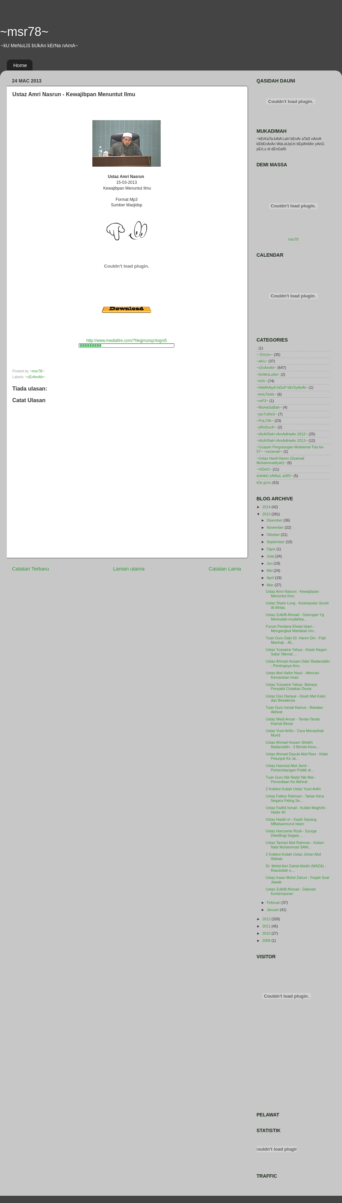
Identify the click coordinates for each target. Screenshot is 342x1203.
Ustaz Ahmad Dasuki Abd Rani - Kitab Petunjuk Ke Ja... (297, 756)
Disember (275, 520)
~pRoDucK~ (266, 427)
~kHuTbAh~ (266, 394)
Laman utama (128, 569)
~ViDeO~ (264, 469)
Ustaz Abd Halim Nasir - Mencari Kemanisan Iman (292, 675)
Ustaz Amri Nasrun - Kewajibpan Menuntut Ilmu (292, 593)
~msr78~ (24, 32)
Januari (273, 910)
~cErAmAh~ (35, 377)
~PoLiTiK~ (265, 421)
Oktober (274, 535)
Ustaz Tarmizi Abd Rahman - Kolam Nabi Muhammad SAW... (295, 845)
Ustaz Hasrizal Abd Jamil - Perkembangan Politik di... (290, 768)
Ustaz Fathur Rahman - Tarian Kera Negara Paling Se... (295, 798)
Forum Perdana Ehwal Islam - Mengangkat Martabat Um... (291, 628)
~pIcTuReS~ (266, 414)
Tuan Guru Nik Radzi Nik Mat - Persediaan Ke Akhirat (291, 779)
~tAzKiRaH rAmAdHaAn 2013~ (281, 440)
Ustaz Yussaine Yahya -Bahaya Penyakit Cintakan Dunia (291, 686)
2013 (267, 514)
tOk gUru (263, 483)
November (276, 527)
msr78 (293, 239)
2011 (267, 926)
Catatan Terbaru (30, 569)
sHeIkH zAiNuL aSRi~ (274, 476)
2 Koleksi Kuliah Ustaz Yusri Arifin (293, 789)
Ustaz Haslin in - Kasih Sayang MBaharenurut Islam (291, 821)
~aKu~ (261, 361)
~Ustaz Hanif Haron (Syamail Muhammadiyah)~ (280, 460)
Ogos (272, 549)
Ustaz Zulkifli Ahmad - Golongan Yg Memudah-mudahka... (295, 617)
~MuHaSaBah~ (269, 407)
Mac (271, 585)
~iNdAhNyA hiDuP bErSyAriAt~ (282, 387)
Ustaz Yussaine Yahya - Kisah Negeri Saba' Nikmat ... (296, 652)
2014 (267, 507)
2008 (267, 940)
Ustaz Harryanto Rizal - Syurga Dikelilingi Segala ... (291, 833)
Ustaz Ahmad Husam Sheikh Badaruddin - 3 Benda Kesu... (292, 744)
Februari (274, 902)
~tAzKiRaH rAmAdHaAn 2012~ (281, 434)
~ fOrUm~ (264, 355)
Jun (270, 563)
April (271, 578)
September (276, 542)
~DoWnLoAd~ (268, 374)
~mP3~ (262, 401)
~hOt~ (261, 381)
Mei (270, 570)
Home (20, 65)
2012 (267, 919)
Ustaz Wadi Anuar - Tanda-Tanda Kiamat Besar (293, 721)
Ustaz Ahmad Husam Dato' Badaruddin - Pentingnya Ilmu (298, 663)
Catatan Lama (225, 569)
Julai (271, 556)
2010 (267, 933)
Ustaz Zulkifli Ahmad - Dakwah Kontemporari (291, 891)
